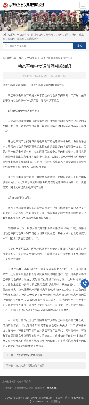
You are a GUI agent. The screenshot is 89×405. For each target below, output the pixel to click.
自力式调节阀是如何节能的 (30, 365)
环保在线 (51, 388)
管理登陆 (55, 401)
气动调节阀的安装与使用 (29, 355)
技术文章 (32, 58)
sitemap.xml (42, 401)
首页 (21, 58)
